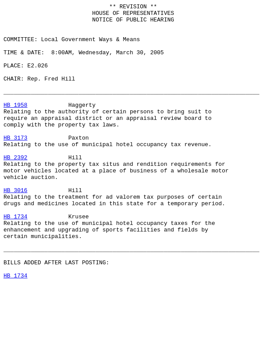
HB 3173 (15, 165)
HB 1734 (15, 259)
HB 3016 (15, 228)
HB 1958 (15, 126)
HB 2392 (15, 189)
